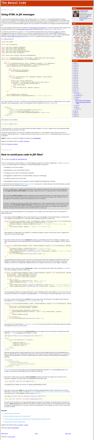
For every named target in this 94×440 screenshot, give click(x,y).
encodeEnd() (57, 32)
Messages (10, 144)
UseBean (88, 53)
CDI (77, 27)
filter (24, 218)
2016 (75, 82)
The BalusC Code (13, 3)
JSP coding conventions (28, 184)
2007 (75, 114)
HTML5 (76, 35)
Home (36, 432)
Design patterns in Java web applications (14, 421)
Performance (85, 44)
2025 (75, 66)
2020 (75, 75)
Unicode (76, 53)
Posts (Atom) (11, 436)
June (76, 105)
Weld (78, 57)
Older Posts (68, 432)
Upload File (82, 53)
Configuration (82, 28)
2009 (75, 111)
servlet (43, 241)
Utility (74, 54)
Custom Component (83, 29)
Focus (82, 34)
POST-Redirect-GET (86, 45)
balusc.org (88, 15)
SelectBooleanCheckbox (85, 47)
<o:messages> (37, 138)
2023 (75, 70)
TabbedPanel (85, 51)
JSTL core (12, 332)
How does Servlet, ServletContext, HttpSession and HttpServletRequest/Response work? (27, 418)
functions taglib (33, 391)
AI (80, 26)
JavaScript (77, 37)
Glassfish (86, 34)
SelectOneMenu (79, 48)
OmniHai (87, 42)
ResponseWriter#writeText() (38, 27)
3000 (75, 63)
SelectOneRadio (86, 48)
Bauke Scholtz (84, 11)
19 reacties (26, 141)
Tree (85, 52)
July (76, 99)
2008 (75, 112)
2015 (75, 83)
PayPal (82, 20)
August (77, 97)
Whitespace (82, 57)
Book (74, 27)
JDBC (82, 37)
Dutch (81, 32)
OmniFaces (79, 42)
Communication (82, 27)
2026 (75, 65)
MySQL (87, 40)
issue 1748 (15, 103)
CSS (75, 29)
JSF (6, 144)
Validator (79, 54)
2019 (75, 77)
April (76, 107)
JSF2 (77, 39)
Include (88, 35)
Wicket (33, 324)
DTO (77, 32)
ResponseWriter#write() (25, 29)
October (77, 94)
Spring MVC (28, 324)
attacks (39, 392)
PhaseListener (77, 45)
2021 (75, 73)
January (77, 109)
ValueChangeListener (87, 54)
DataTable (75, 31)
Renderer (15, 144)
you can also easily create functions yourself (55, 391)
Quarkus (81, 46)
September (78, 95)
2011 (75, 90)
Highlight (90, 34)
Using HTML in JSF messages (17, 14)
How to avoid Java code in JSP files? (22, 154)
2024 (75, 68)
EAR (85, 32)
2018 (75, 78)
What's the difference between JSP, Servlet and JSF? (17, 415)
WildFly (86, 57)
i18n (79, 35)
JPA (85, 37)
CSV (77, 29)
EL (62, 163)
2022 (75, 72)
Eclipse (89, 32)
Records (89, 46)
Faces (74, 34)
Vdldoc (75, 56)
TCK (90, 51)
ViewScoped (81, 56)
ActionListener (76, 26)
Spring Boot (86, 49)
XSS (36, 392)
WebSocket (88, 56)
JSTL (57, 163)
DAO (90, 29)
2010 (75, 92)
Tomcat (81, 52)
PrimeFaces (76, 46)
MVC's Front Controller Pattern (33, 300)
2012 (75, 89)
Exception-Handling (82, 33)
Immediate (83, 35)
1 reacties (25, 424)
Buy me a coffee (83, 18)
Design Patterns (82, 31)
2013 (75, 87)
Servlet (9, 427)
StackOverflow (15, 427)
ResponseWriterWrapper (15, 36)
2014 (75, 85)
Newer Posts (4, 432)
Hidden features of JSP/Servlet (12, 412)
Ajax (83, 26)
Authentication (88, 26)
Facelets (8, 369)
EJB (74, 33)
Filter (78, 34)
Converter (88, 28)
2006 (75, 116)
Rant (85, 46)
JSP (25, 163)
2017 (75, 80)
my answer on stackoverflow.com (18, 159)
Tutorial (89, 52)
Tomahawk (76, 52)
